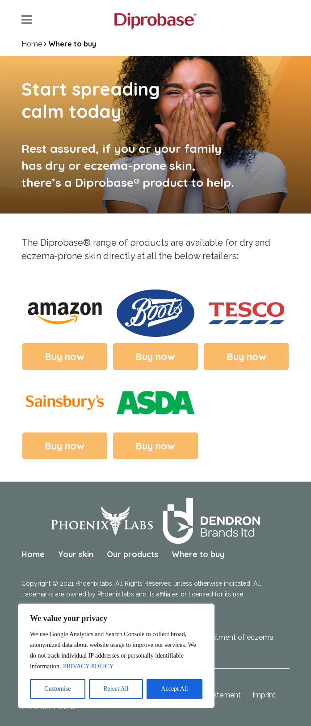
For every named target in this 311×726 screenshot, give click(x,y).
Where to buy (198, 554)
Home (31, 44)
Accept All (174, 688)
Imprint (264, 695)
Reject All (115, 688)
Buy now (64, 356)
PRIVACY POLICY (88, 666)
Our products (132, 554)
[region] (116, 656)
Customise (57, 688)
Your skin (75, 554)
